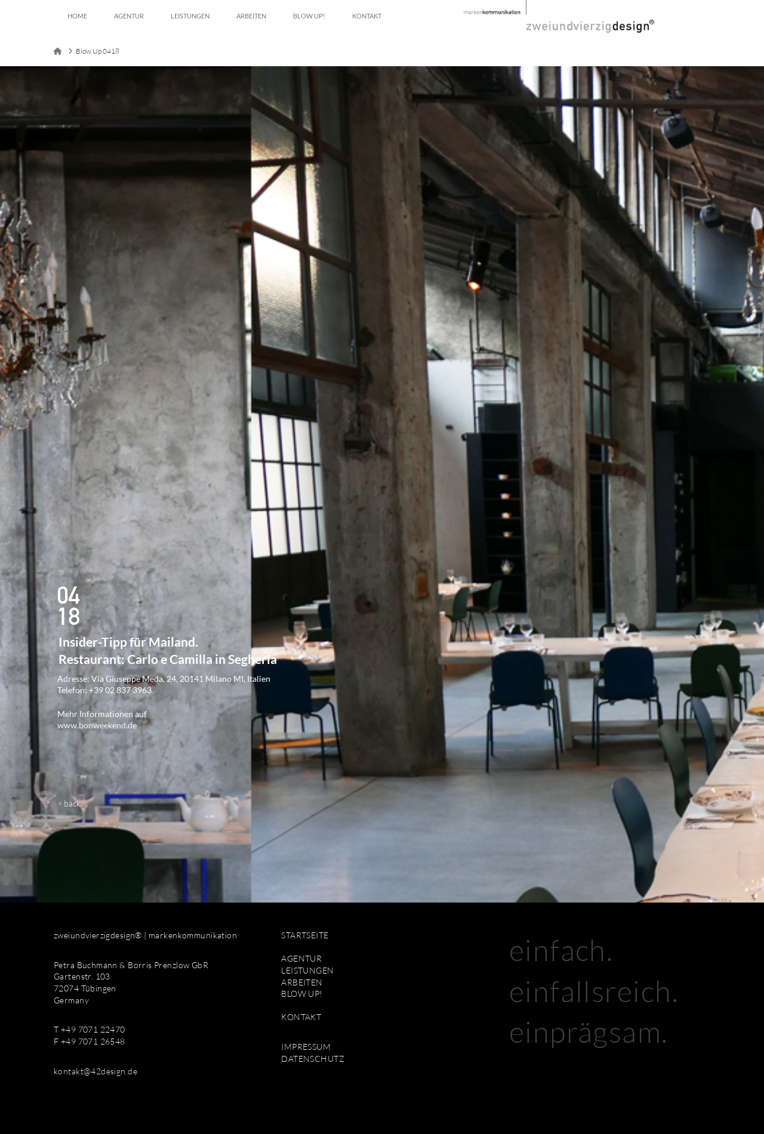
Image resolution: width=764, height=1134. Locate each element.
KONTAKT (301, 1017)
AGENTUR (301, 958)
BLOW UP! (301, 993)
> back (69, 803)
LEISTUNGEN (307, 970)
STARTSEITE (304, 935)
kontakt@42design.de (95, 1071)
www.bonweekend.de (97, 725)
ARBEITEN (301, 982)
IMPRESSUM (306, 1047)
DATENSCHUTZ (312, 1058)
